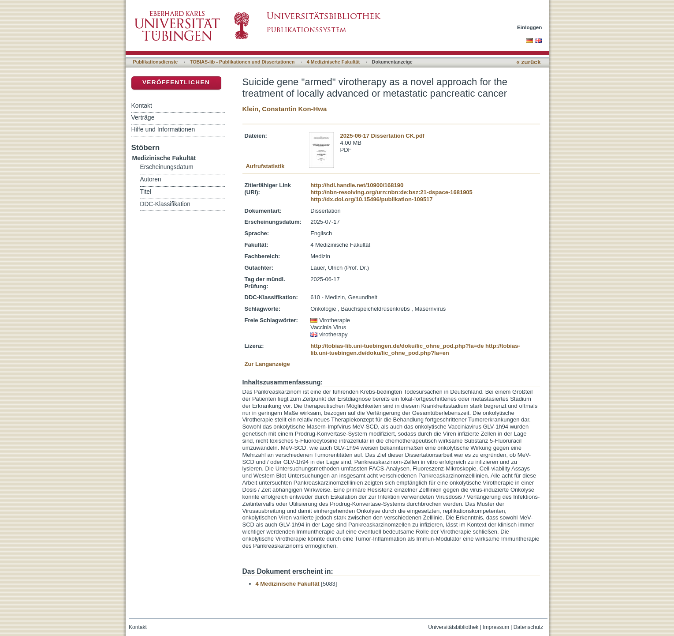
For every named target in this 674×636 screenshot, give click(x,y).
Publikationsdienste (155, 61)
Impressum (496, 627)
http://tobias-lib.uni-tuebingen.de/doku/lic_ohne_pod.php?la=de (397, 345)
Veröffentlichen (176, 82)
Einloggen (529, 27)
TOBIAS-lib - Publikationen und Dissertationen (242, 61)
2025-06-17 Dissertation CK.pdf (382, 135)
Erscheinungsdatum (167, 167)
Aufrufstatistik (265, 166)
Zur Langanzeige (267, 364)
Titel (145, 191)
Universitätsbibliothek (453, 627)
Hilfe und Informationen (163, 129)
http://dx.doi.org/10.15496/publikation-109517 (371, 199)
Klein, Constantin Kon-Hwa (284, 109)
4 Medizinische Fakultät (333, 61)
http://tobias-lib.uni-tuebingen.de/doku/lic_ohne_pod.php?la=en (415, 349)
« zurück (528, 62)
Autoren (150, 179)
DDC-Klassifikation (165, 204)
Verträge (143, 117)
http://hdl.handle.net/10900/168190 (356, 185)
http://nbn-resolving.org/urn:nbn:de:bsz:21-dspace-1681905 (391, 192)
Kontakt (141, 105)
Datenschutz (528, 627)
